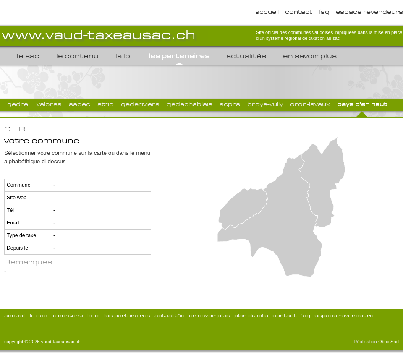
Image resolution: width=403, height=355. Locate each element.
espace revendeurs (369, 12)
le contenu (77, 56)
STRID (105, 104)
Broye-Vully (265, 104)
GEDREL (18, 104)
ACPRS (230, 104)
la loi (123, 56)
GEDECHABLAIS (189, 104)
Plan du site (251, 315)
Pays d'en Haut (362, 104)
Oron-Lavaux (310, 104)
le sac (28, 56)
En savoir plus (310, 56)
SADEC (79, 104)
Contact (298, 12)
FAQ (324, 12)
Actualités (246, 56)
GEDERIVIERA (140, 104)
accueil (267, 12)
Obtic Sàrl (388, 341)
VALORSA (49, 104)
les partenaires (179, 56)
